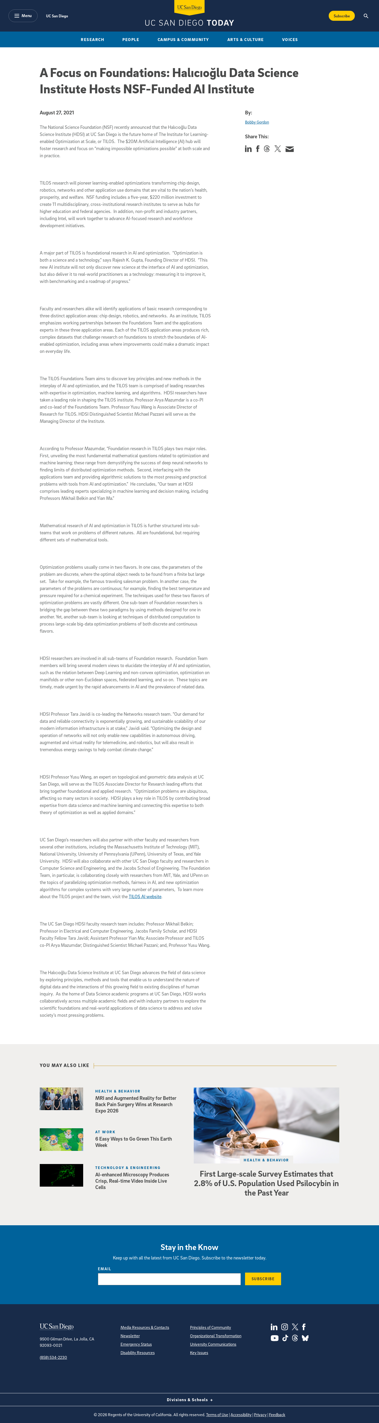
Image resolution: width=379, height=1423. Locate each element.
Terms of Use (217, 1414)
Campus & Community (183, 39)
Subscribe (263, 1278)
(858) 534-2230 (53, 1357)
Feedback (277, 1414)
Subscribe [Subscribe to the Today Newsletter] (342, 15)
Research (92, 39)
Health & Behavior (266, 1160)
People (130, 39)
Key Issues (199, 1352)
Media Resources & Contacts (145, 1327)
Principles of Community (210, 1327)
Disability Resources (138, 1352)
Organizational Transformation (215, 1335)
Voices (290, 39)
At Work (105, 1132)
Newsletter (130, 1335)
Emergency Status (136, 1344)
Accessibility (241, 1414)
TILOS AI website (145, 896)
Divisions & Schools (189, 1399)
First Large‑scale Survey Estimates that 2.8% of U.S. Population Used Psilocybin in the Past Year (266, 1182)
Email (104, 1268)
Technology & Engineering (128, 1167)
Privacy (260, 1414)
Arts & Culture (245, 39)
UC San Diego (57, 15)
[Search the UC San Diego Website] (366, 16)
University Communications (213, 1344)
